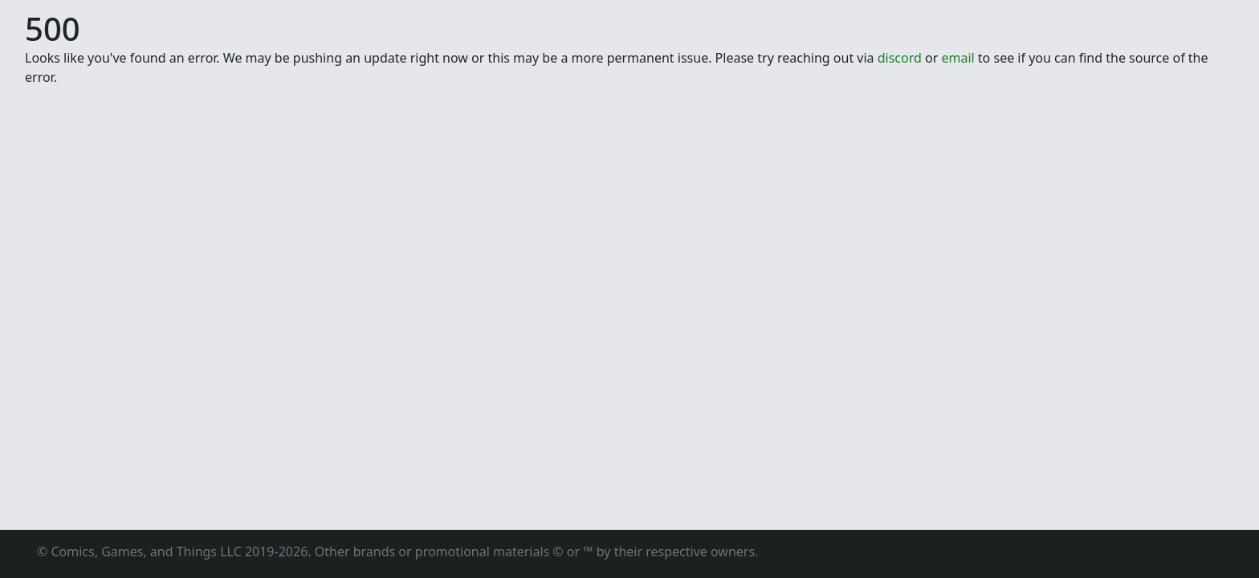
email (957, 58)
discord (900, 58)
